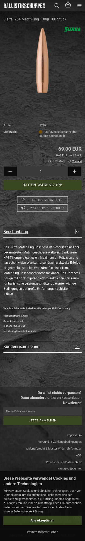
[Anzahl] (42, 171)
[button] (10, 171)
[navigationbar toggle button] (79, 5)
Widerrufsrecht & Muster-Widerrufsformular (54, 448)
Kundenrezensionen (21, 346)
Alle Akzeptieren (42, 520)
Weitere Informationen (42, 532)
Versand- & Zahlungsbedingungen (60, 441)
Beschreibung (15, 231)
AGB (79, 455)
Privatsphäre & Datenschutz (64, 462)
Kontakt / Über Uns (70, 469)
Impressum (74, 435)
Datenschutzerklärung (28, 511)
